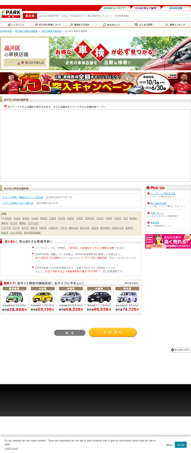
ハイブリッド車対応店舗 (162, 193)
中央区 (17, 218)
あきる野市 (16, 232)
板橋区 (133, 218)
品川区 (61, 218)
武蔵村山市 (118, 228)
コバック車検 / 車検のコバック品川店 (22, 197)
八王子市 (6, 228)
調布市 (34, 228)
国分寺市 (85, 228)
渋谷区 (100, 218)
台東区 (35, 218)
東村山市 (73, 228)
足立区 (14, 223)
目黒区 (70, 218)
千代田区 (7, 218)
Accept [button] (181, 445)
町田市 (43, 228)
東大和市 (105, 228)
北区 (125, 218)
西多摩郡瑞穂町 (32, 232)
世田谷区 (90, 218)
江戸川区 (33, 223)
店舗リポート (157, 213)
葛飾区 (22, 223)
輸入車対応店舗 (158, 203)
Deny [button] (169, 445)
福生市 (95, 228)
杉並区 (118, 218)
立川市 (16, 228)
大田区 (79, 218)
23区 (3, 213)
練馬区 (5, 223)
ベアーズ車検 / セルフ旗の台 (18, 203)
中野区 (109, 218)
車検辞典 (154, 222)
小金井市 (53, 228)
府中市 (25, 228)
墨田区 (44, 218)
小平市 (63, 228)
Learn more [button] (11, 448)
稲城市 (5, 232)
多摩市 (129, 228)
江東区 (53, 218)
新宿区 (26, 218)
